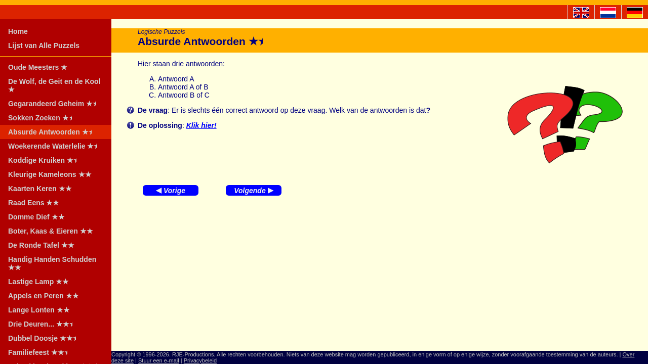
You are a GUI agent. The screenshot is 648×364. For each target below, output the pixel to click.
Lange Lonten (39, 310)
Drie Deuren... (43, 324)
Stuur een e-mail (158, 360)
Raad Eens (33, 203)
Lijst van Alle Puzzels (43, 45)
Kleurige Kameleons (50, 174)
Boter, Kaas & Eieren (50, 231)
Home (18, 31)
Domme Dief (36, 217)
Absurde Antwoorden (53, 132)
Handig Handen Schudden (52, 263)
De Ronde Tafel (41, 245)
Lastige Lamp (38, 282)
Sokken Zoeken (43, 118)
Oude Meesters (37, 67)
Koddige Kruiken (45, 160)
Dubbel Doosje (45, 338)
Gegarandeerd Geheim (55, 104)
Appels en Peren (43, 296)
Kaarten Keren (40, 189)
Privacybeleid (200, 360)
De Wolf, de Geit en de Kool (54, 85)
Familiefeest (41, 352)
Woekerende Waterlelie (56, 146)
